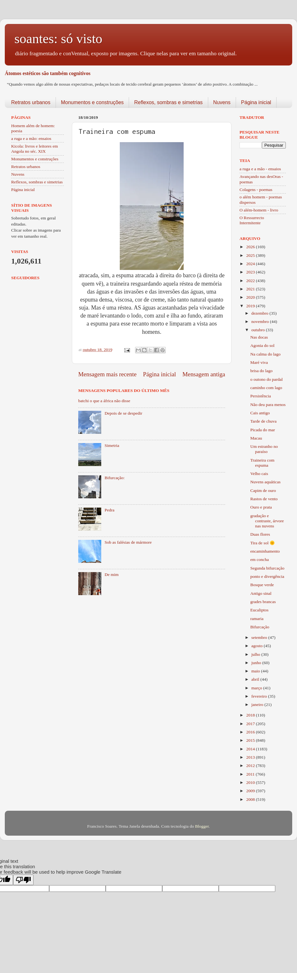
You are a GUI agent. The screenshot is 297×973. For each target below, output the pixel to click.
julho (256, 654)
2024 (251, 263)
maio (256, 671)
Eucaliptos (259, 610)
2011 (251, 774)
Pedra (109, 510)
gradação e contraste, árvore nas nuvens (267, 520)
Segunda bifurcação (267, 568)
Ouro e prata (261, 507)
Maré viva (259, 362)
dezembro (260, 313)
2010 (251, 782)
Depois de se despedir (123, 413)
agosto (257, 645)
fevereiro (259, 696)
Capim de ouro (263, 490)
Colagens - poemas (256, 189)
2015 (251, 740)
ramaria (256, 618)
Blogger (202, 826)
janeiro (257, 704)
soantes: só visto (58, 38)
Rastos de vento (264, 498)
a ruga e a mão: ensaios (31, 138)
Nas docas (259, 337)
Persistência (260, 396)
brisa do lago (261, 370)
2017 (251, 723)
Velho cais (259, 473)
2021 (251, 289)
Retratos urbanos (30, 102)
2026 (251, 246)
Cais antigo (260, 412)
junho (256, 662)
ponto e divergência (267, 576)
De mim (111, 574)
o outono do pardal (266, 379)
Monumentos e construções (92, 102)
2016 (251, 732)
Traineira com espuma (262, 463)
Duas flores (260, 534)
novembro (260, 321)
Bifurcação (259, 626)
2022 (251, 280)
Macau (256, 438)
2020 (251, 297)
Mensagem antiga (203, 374)
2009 (251, 790)
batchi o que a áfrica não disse (104, 400)
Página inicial (256, 102)
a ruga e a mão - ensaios (260, 168)
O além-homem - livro (259, 210)
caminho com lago (266, 387)
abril (255, 679)
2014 (251, 749)
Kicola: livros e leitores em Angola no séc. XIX (34, 149)
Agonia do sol (262, 345)
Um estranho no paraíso (264, 449)
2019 (251, 305)
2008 (251, 799)
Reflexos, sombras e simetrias (168, 102)
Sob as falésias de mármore (128, 542)
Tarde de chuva (263, 421)
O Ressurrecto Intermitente (252, 220)
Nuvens (222, 102)
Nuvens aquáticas (265, 481)
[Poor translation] (23, 880)
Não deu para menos (268, 404)
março (257, 688)
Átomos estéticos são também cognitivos (47, 73)
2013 (251, 757)
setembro (259, 637)
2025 (251, 255)
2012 (251, 765)
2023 (251, 272)
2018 (251, 715)
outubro (258, 329)
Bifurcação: (114, 477)
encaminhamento (265, 551)
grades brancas (263, 601)
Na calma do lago (265, 354)
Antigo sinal (260, 593)
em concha (259, 559)
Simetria (111, 445)
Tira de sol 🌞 (262, 542)
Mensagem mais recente (107, 374)
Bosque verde (262, 584)
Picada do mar (262, 429)
